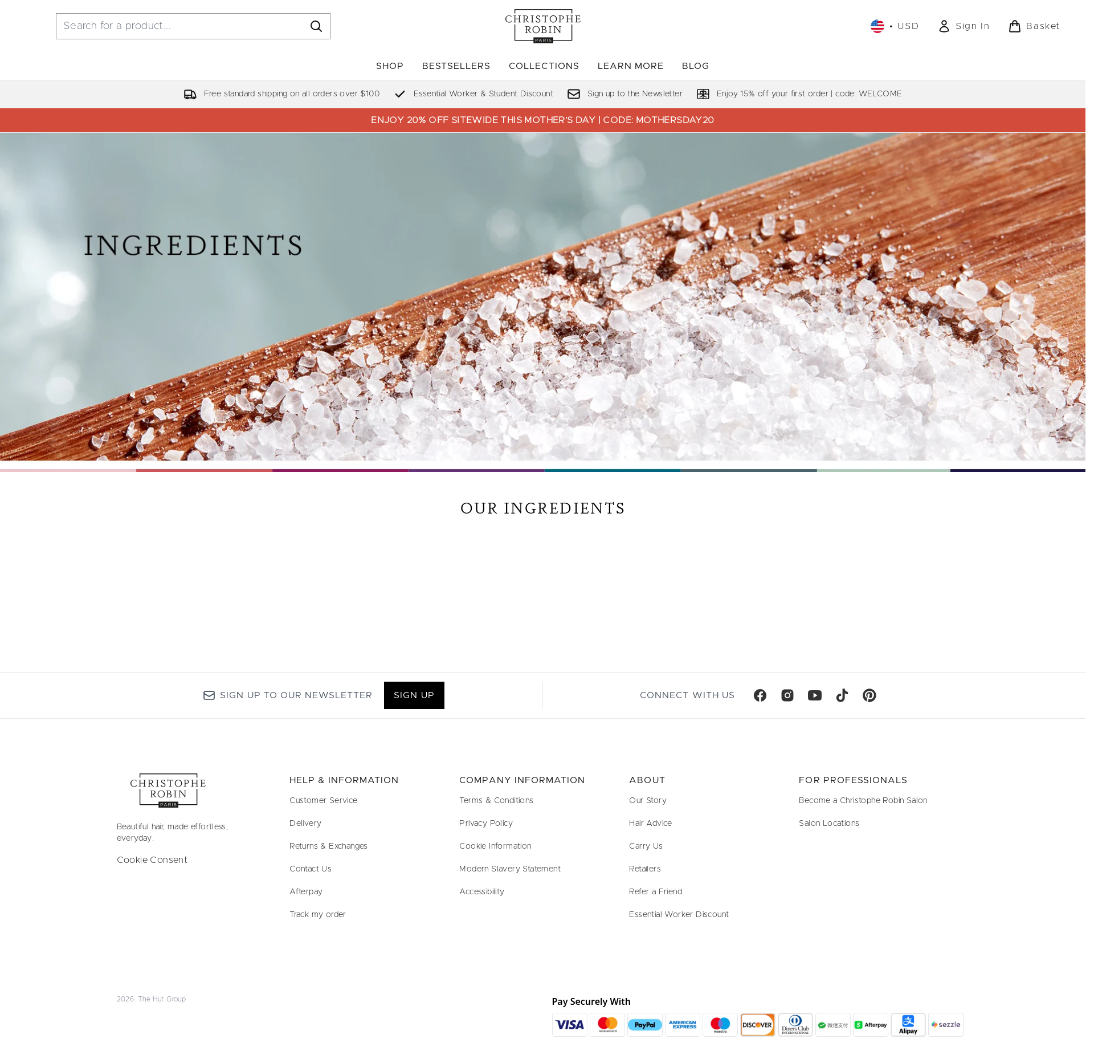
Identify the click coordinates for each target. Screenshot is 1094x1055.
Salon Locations (829, 824)
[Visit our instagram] (787, 695)
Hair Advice (650, 824)
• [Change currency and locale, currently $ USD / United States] (895, 26)
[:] (250, 552)
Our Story (648, 801)
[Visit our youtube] (814, 695)
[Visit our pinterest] (869, 695)
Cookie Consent (152, 860)
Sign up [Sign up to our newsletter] (414, 695)
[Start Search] (316, 26)
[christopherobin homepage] (543, 26)
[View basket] (1034, 26)
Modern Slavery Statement (510, 869)
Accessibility (481, 892)
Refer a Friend (655, 892)
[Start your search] (193, 26)
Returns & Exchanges (328, 846)
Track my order (317, 915)
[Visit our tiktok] (842, 695)
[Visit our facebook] (760, 695)
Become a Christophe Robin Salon (863, 801)
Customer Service (323, 801)
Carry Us (646, 846)
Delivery (305, 824)
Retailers (645, 869)
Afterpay (306, 892)
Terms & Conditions (496, 801)
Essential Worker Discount (679, 915)
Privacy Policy (486, 824)
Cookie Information (495, 846)
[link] (963, 26)
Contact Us (310, 869)
